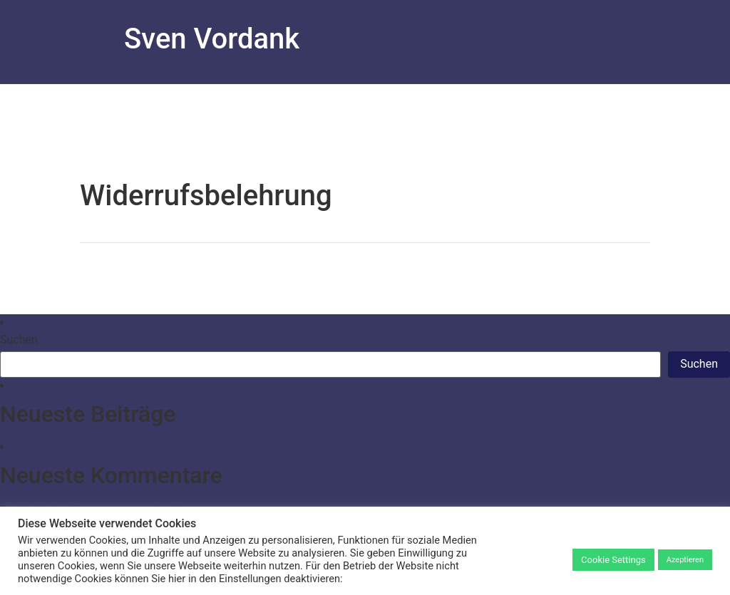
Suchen (19, 340)
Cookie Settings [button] (613, 559)
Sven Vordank (211, 39)
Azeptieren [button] (685, 559)
